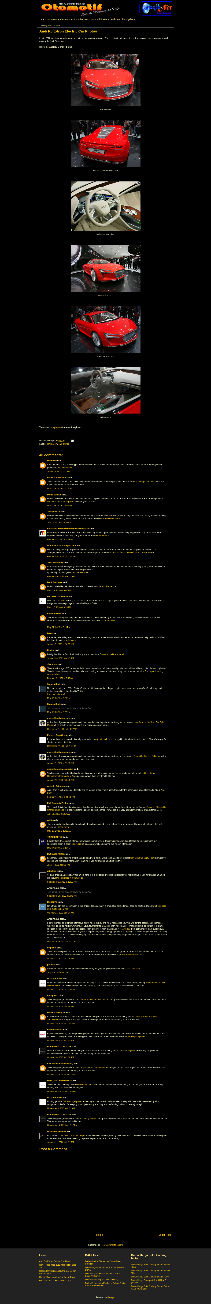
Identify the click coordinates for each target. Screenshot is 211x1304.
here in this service (107, 586)
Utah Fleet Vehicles (56, 1131)
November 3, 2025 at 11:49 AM (61, 1091)
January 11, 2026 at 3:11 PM (60, 1142)
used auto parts (85, 1084)
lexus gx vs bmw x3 (56, 694)
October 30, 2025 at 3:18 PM (60, 1057)
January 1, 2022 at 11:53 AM (60, 763)
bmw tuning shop (128, 1050)
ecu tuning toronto (88, 1118)
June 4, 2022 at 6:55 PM (58, 865)
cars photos (55, 427)
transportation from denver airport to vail (128, 552)
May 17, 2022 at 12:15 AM (59, 831)
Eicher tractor (63, 827)
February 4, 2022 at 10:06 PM (61, 797)
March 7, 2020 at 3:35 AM (59, 607)
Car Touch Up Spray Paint (142, 858)
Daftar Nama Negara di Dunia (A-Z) (101, 1279)
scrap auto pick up (101, 739)
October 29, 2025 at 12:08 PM (61, 1023)
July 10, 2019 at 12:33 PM (59, 522)
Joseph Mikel (53, 511)
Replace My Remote (57, 477)
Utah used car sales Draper (72, 1135)
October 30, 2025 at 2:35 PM (60, 1040)
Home (99, 1234)
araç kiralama (70, 640)
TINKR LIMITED (55, 837)
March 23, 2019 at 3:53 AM (59, 505)
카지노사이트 (123, 929)
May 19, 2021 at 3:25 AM (58, 698)
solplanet (52, 948)
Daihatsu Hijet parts (72, 1101)
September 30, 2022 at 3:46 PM (62, 896)
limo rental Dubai (113, 518)
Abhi (49, 820)
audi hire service (79, 572)
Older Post (165, 1234)
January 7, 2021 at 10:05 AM (60, 644)
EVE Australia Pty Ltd (58, 803)
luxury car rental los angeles (60, 501)
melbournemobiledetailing (60, 1063)
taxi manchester (108, 620)
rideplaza (51, 871)
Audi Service (103, 535)
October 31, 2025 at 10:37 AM (61, 1074)
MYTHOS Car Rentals (57, 596)
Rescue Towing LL (56, 1012)
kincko (50, 650)
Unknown (52, 460)
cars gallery (52, 444)
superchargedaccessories (60, 769)
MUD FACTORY (54, 978)
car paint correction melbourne (94, 1067)
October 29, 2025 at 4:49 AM (60, 1006)
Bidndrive (52, 902)
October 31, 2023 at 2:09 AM (60, 958)
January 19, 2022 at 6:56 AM (60, 780)
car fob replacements (144, 481)
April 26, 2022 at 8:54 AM (59, 814)
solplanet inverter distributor (129, 954)
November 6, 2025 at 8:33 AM (61, 1108)
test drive (136, 968)
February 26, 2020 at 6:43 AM (61, 576)
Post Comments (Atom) (112, 1245)
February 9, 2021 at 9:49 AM (60, 678)
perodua (51, 964)
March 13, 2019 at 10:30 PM (60, 488)
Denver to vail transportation (113, 654)
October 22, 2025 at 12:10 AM (61, 989)
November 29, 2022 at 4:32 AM (61, 941)
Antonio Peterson (56, 786)
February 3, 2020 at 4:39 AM (60, 539)
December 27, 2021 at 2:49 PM (61, 746)
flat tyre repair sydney (135, 1036)
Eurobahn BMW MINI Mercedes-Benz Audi (68, 528)
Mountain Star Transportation (61, 545)
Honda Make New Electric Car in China (57, 1277)
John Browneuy (55, 562)
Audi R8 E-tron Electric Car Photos (55, 1261)
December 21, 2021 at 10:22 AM (62, 729)
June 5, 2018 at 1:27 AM (58, 471)
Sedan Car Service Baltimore (147, 756)
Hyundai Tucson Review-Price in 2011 (57, 1280)
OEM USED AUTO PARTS (59, 1080)
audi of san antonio (65, 467)
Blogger (111, 1297)
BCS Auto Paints (55, 854)
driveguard (52, 995)
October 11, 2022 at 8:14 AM (60, 913)
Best (49, 633)
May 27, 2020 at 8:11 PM (58, 627)
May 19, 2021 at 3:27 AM (58, 712)
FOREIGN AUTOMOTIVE (59, 1046)
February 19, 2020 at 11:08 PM (61, 556)
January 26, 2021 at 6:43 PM (60, 658)
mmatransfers (54, 613)
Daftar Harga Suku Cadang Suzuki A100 (150, 1277)
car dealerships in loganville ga (69, 878)
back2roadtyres (55, 1029)
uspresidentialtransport (59, 718)
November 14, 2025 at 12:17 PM (62, 1125)
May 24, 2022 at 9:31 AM (58, 848)
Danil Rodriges (54, 582)
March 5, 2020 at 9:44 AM (59, 590)
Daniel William (54, 495)
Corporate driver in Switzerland (94, 999)
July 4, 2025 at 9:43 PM (58, 972)
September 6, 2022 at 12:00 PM (62, 882)
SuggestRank (54, 684)
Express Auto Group (57, 735)
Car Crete (60, 600)
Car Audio (76, 844)
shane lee (52, 664)
